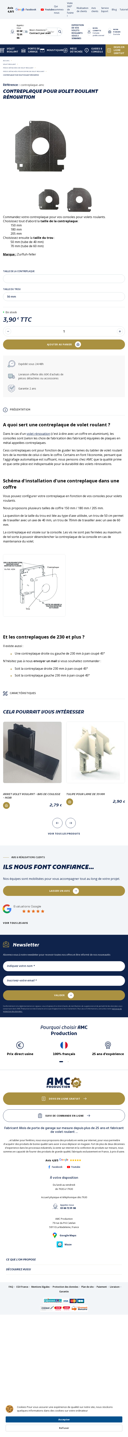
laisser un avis (59, 890)
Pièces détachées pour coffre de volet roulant (23, 71)
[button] (61, 1061)
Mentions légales (40, 1286)
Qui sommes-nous (59, 9)
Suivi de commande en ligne (64, 1115)
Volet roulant (9, 64)
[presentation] (57, 823)
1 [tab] (64, 218)
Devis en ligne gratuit (115, 50)
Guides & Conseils (93, 50)
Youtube (47, 9)
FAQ (11, 1286)
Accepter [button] (91, 1424)
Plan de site (87, 1286)
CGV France (22, 1286)
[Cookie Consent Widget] (64, 1424)
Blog (114, 9)
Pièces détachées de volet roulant (18, 68)
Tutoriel (124, 9)
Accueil (6, 60)
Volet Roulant (9, 50)
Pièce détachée (73, 50)
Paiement (102, 1286)
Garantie (64, 1291)
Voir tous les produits (64, 834)
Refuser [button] (113, 1424)
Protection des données (65, 1286)
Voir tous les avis (15, 923)
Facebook (29, 9)
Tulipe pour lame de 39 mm (85, 794)
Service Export (105, 9)
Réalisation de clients (82, 9)
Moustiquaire (52, 50)
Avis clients (94, 9)
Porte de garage (30, 50)
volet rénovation (38, 434)
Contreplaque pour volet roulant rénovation (21, 75)
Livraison (115, 1286)
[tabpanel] (49, 199)
